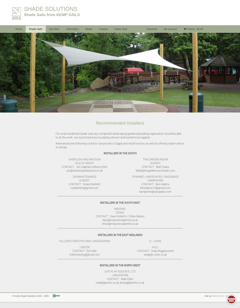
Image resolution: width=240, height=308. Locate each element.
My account (170, 29)
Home (18, 29)
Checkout (152, 29)
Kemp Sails (121, 29)
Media (88, 29)
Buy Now (54, 29)
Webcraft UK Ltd (220, 296)
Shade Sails (35, 29)
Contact (103, 29)
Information (72, 29)
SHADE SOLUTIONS (50, 9)
